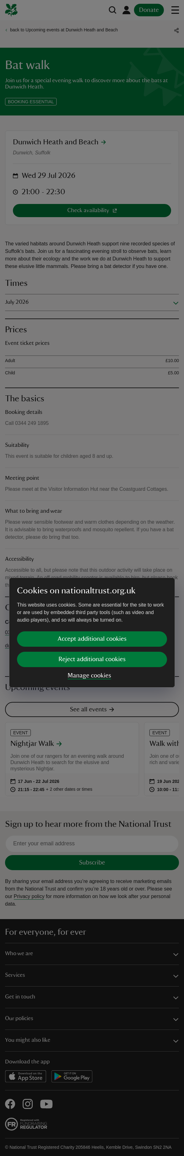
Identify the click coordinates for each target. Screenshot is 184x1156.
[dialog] (92, 578)
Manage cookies (89, 621)
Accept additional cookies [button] (92, 584)
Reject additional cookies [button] (92, 605)
